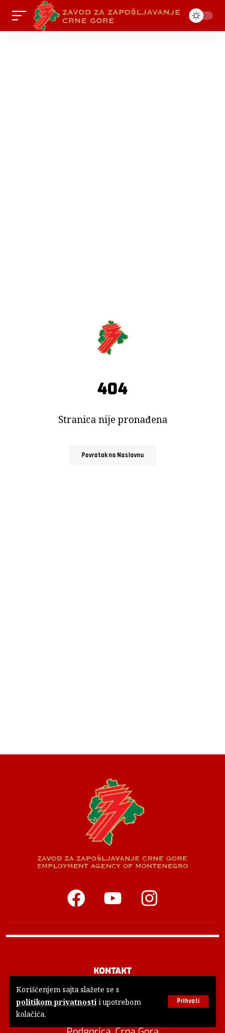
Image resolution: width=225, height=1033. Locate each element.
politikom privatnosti (56, 1002)
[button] (188, 1001)
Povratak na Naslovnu (113, 455)
